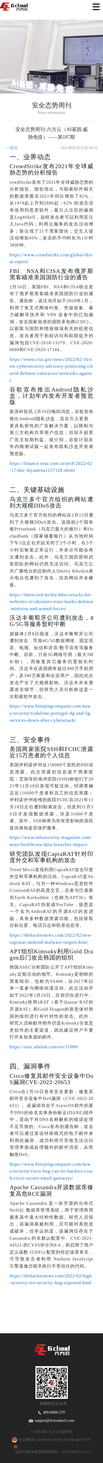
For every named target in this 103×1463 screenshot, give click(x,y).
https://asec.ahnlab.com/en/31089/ (44, 1046)
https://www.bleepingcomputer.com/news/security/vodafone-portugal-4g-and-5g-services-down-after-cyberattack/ (51, 713)
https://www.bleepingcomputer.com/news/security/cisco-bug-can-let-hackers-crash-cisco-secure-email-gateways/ (51, 1171)
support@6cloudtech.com (51, 1421)
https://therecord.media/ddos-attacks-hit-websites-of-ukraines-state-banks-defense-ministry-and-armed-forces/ (51, 601)
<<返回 (11, 148)
